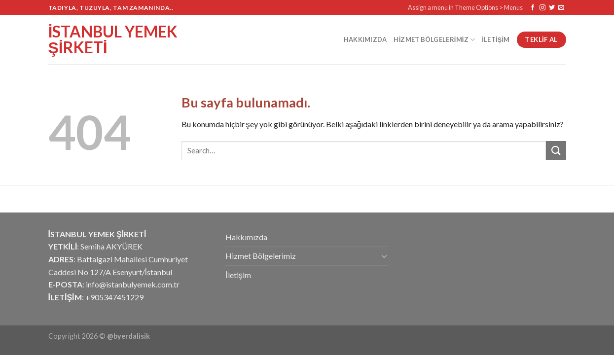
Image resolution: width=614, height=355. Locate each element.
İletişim (495, 39)
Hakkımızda (365, 39)
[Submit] (556, 150)
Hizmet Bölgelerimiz (434, 39)
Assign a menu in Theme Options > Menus (465, 7)
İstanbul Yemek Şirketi (113, 39)
